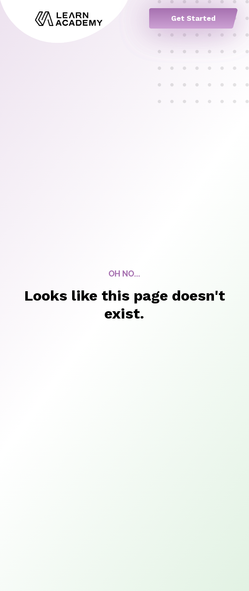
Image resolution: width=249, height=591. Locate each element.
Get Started (193, 18)
